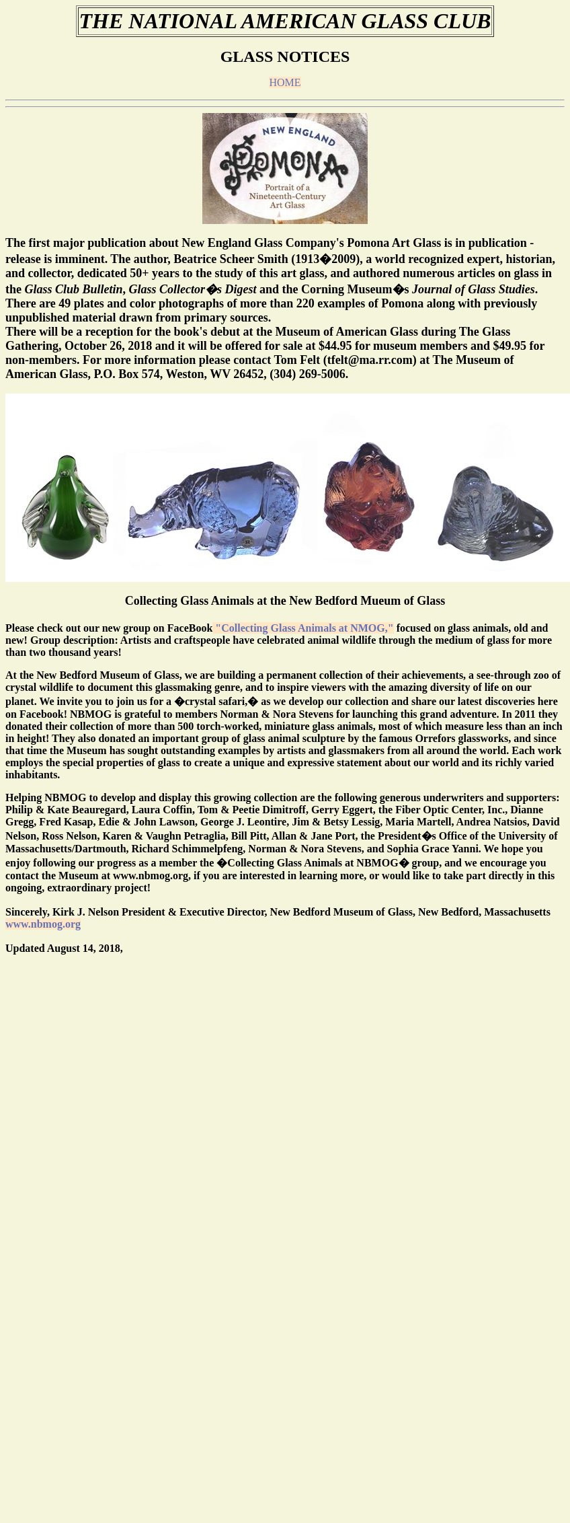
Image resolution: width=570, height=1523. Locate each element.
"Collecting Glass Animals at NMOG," (302, 628)
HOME (284, 82)
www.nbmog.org (43, 924)
